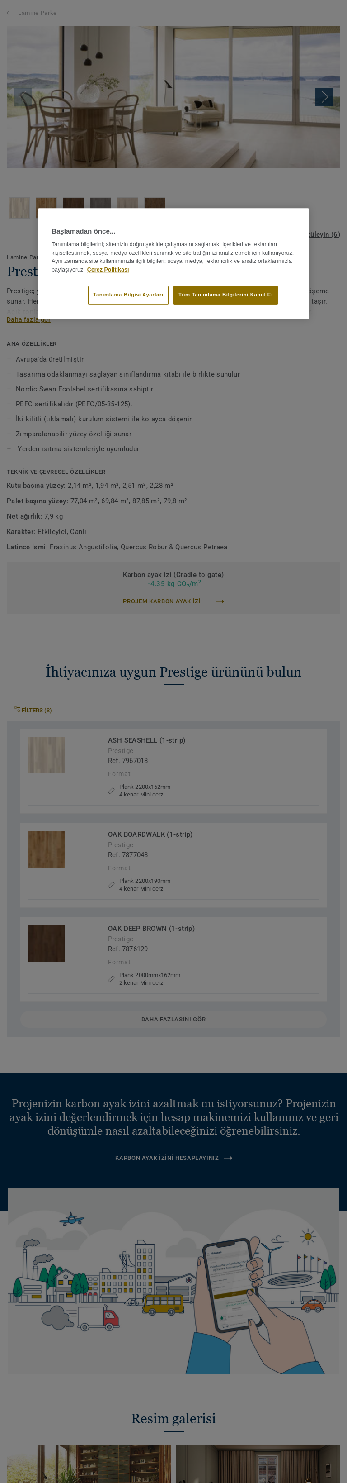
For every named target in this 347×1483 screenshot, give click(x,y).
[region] (173, 263)
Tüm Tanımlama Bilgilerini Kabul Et (225, 294)
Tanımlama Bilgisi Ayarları (128, 294)
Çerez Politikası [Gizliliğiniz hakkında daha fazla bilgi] (108, 270)
